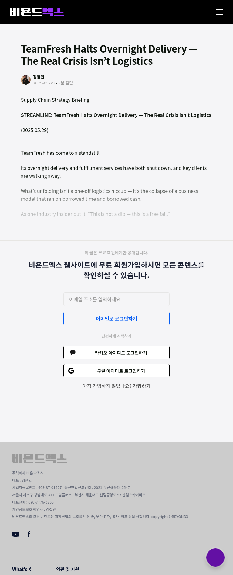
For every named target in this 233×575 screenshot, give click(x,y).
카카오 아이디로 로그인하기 (121, 352)
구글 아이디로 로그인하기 (121, 371)
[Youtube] (15, 535)
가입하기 (141, 385)
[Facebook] (29, 535)
